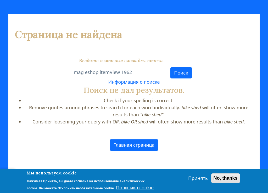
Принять (198, 178)
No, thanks (226, 178)
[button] (134, 145)
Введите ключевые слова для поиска (121, 61)
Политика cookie (135, 188)
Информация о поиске (134, 82)
